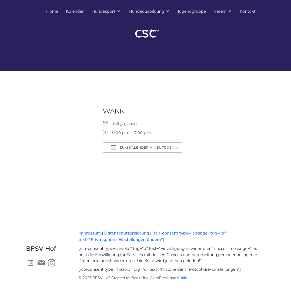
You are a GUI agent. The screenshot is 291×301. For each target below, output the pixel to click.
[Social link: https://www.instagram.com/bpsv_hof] (53, 262)
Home (52, 11)
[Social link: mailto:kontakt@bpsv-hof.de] (43, 262)
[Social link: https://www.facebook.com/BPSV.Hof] (32, 263)
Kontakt (247, 11)
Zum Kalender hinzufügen (143, 147)
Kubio (182, 277)
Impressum (90, 233)
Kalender (75, 11)
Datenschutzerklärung (126, 233)
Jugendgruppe (192, 11)
